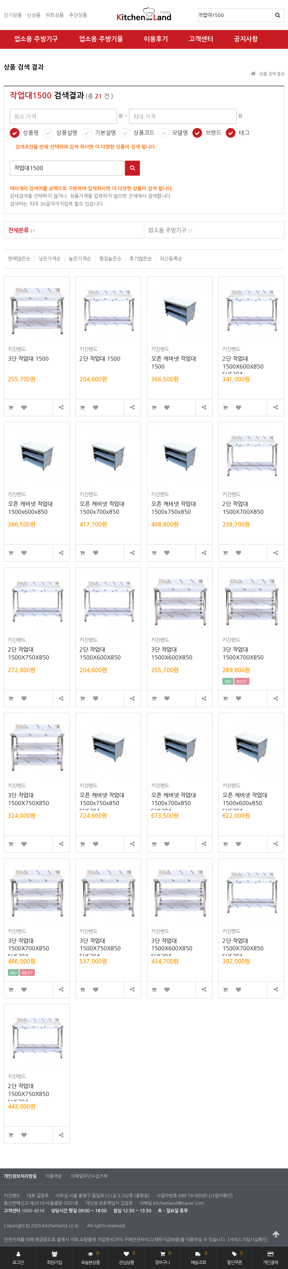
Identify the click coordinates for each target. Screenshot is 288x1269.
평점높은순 (110, 258)
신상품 (33, 15)
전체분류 (22, 230)
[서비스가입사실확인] (248, 1239)
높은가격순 (80, 258)
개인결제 (270, 1258)
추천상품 (78, 15)
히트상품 (55, 15)
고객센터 (201, 39)
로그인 (18, 1258)
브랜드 (213, 132)
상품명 (31, 132)
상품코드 (144, 132)
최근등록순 (171, 258)
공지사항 (246, 39)
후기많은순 (140, 258)
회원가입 (54, 1258)
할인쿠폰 (235, 1257)
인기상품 (13, 15)
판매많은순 (19, 258)
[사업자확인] (220, 1196)
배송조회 (199, 1257)
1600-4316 (32, 1211)
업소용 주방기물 (101, 39)
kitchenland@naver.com (178, 1203)
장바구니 (163, 1257)
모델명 (180, 132)
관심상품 (127, 1257)
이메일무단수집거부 (89, 1176)
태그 (244, 132)
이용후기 (156, 39)
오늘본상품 (90, 1257)
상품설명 (66, 132)
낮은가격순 (49, 258)
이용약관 (53, 1176)
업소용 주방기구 (36, 39)
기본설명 (105, 132)
